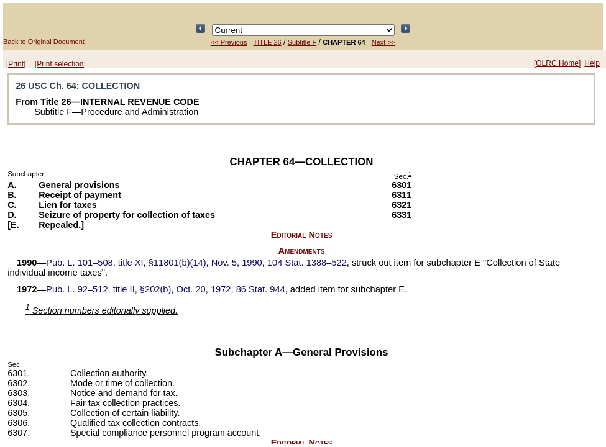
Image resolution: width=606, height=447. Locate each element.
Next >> (384, 42)
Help (592, 63)
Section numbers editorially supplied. (101, 310)
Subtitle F (302, 42)
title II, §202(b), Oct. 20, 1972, (165, 289)
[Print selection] (60, 64)
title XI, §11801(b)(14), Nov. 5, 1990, (196, 263)
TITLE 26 (267, 42)
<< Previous (229, 42)
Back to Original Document (44, 41)
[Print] (15, 64)
